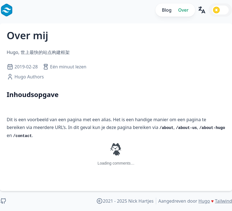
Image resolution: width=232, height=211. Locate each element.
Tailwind (223, 201)
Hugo (204, 201)
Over (183, 10)
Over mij (27, 35)
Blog (166, 10)
